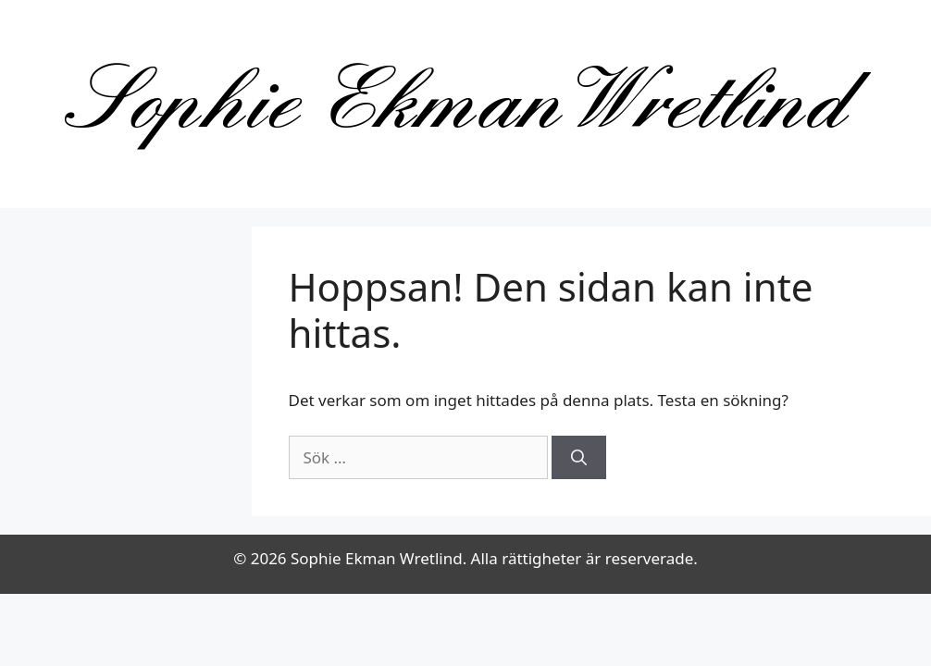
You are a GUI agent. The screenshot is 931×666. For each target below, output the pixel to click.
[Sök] (579, 458)
